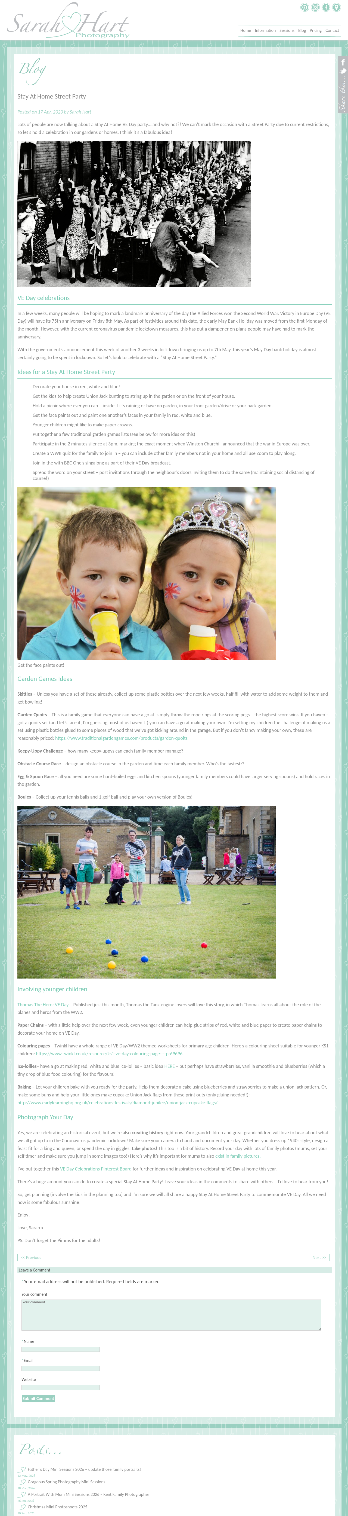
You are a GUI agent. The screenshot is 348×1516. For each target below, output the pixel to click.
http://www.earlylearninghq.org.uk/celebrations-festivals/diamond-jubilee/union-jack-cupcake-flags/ (117, 1103)
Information (265, 30)
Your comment (34, 1294)
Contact (332, 30)
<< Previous (31, 1257)
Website (28, 1379)
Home (245, 30)
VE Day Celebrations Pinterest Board (96, 1169)
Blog (302, 30)
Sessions (286, 30)
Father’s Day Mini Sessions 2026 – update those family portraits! (84, 1469)
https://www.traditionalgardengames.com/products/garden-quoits (121, 738)
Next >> (319, 1257)
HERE (169, 1066)
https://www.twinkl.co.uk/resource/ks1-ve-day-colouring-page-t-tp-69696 (109, 1054)
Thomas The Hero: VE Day (43, 1005)
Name (29, 1341)
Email (28, 1360)
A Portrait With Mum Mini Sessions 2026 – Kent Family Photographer (88, 1494)
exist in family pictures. (238, 1156)
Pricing (316, 30)
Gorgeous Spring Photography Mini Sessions (66, 1481)
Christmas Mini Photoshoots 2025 (57, 1506)
